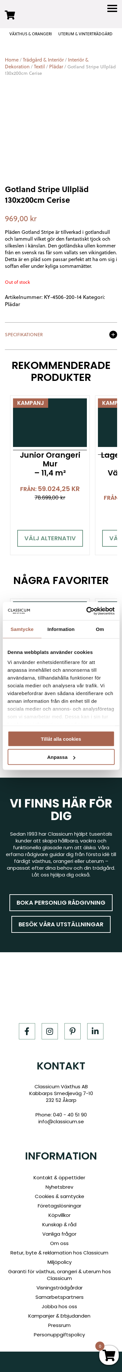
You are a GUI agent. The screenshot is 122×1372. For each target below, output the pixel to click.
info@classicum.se (61, 1121)
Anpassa (61, 757)
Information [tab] (61, 629)
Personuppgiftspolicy (59, 1334)
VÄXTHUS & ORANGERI (30, 34)
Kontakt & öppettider (59, 1177)
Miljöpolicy (59, 1262)
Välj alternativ (50, 538)
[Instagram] (50, 1031)
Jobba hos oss (59, 1306)
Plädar (56, 66)
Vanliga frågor (59, 1233)
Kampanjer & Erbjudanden (59, 1315)
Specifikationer (24, 335)
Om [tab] (100, 629)
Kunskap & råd (59, 1224)
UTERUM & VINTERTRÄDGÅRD (85, 34)
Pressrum (59, 1325)
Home (12, 59)
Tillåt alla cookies (61, 738)
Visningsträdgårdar (59, 1287)
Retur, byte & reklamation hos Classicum (59, 1252)
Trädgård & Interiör (43, 59)
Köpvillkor (59, 1215)
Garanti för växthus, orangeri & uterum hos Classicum (59, 1275)
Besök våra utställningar (61, 924)
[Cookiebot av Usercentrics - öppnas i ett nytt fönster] (87, 611)
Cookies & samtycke (59, 1196)
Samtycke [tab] (22, 629)
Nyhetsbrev (59, 1186)
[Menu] (112, 8)
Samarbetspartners (59, 1297)
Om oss (59, 1243)
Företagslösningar (59, 1205)
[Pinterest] (72, 1031)
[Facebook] (27, 1031)
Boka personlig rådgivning (61, 902)
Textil (39, 66)
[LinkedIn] (95, 1031)
